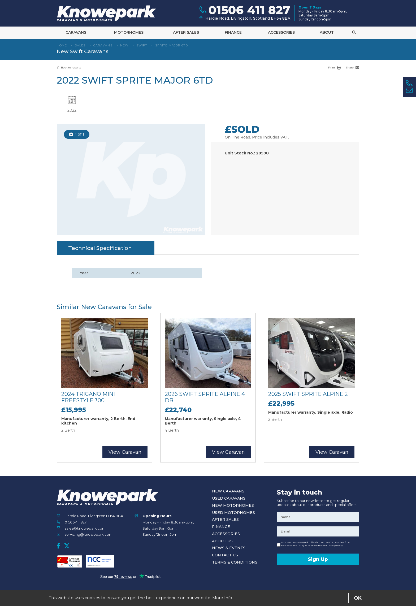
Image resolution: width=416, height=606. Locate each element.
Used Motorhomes (233, 512)
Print (334, 67)
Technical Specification (100, 248)
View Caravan (125, 452)
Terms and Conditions (190, 599)
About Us (222, 541)
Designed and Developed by (329, 599)
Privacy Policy (219, 599)
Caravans (76, 32)
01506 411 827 (75, 522)
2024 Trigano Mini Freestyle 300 (88, 397)
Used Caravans (228, 498)
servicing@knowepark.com (88, 534)
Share (352, 67)
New (124, 45)
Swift (142, 45)
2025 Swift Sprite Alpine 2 (308, 394)
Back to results (69, 67)
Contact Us (225, 555)
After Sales (186, 32)
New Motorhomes (233, 505)
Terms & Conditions (234, 562)
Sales (80, 45)
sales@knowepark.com (85, 528)
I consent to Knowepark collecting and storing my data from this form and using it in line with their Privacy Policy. (315, 544)
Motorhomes (129, 32)
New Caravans (228, 491)
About (327, 32)
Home (62, 45)
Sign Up (318, 559)
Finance (233, 32)
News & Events (228, 548)
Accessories (281, 32)
